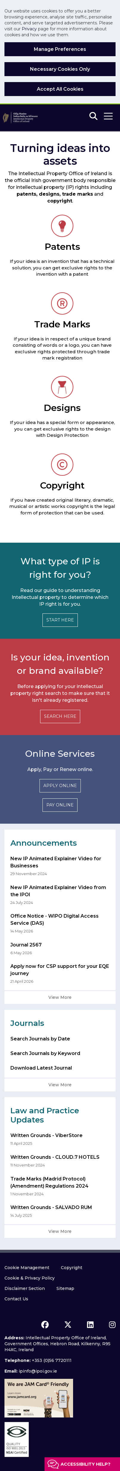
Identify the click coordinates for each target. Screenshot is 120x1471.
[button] (108, 116)
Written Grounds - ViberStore (46, 1135)
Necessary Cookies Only (60, 69)
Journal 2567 (26, 945)
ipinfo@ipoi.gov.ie (38, 1371)
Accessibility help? (85, 1464)
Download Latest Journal (41, 1068)
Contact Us (16, 1299)
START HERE (60, 620)
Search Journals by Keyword (45, 1053)
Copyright (62, 485)
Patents (62, 246)
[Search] (93, 116)
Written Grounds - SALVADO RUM (51, 1207)
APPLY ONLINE (60, 785)
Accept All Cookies (60, 89)
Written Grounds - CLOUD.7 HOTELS (55, 1157)
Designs (62, 407)
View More (60, 997)
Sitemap (65, 1288)
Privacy (29, 29)
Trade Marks (62, 324)
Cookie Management (26, 1267)
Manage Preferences (60, 49)
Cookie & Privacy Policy (29, 1278)
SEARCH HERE (60, 716)
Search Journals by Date (40, 1039)
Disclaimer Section (24, 1288)
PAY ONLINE (60, 805)
